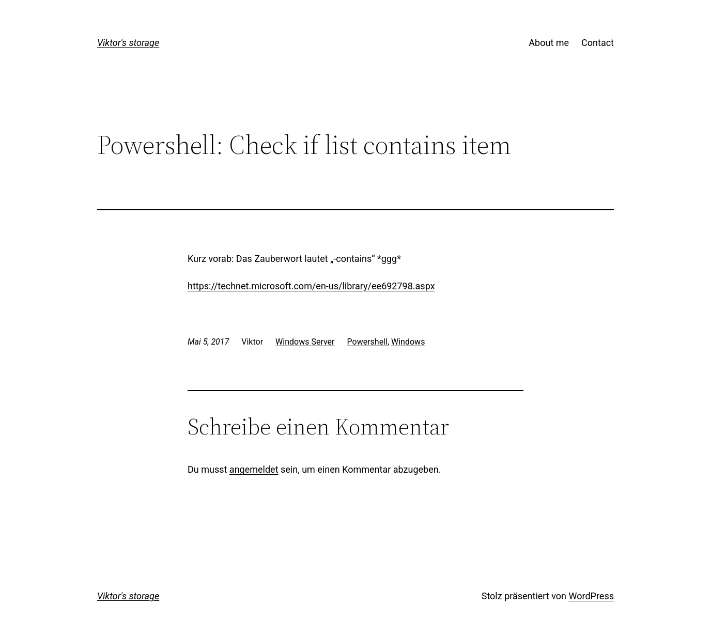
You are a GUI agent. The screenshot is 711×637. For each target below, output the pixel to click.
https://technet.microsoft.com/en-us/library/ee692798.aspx (311, 286)
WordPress (591, 596)
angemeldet (254, 469)
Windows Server (304, 342)
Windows (408, 342)
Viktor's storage (128, 42)
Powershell (367, 342)
